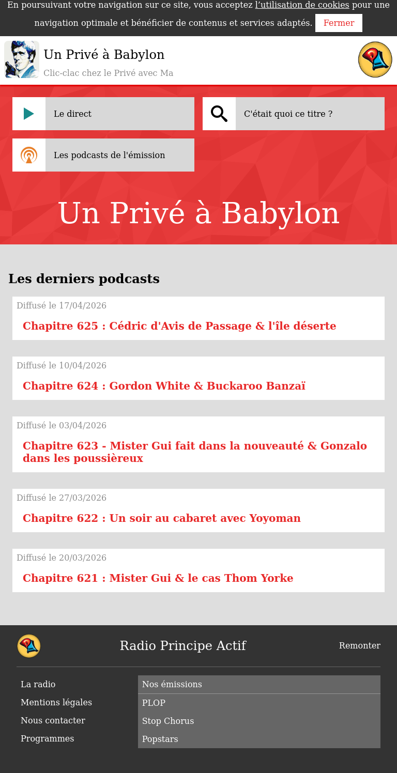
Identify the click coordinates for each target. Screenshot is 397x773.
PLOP (153, 703)
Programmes (47, 739)
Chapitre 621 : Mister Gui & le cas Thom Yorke (158, 578)
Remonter (359, 646)
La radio (38, 684)
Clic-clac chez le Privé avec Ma (108, 73)
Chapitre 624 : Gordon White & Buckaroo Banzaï (164, 386)
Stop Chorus (168, 721)
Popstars (160, 739)
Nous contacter (53, 720)
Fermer (339, 23)
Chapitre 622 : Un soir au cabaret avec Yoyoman (162, 518)
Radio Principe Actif (183, 646)
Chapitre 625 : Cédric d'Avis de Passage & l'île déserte (180, 326)
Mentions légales (56, 702)
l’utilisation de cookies (302, 5)
